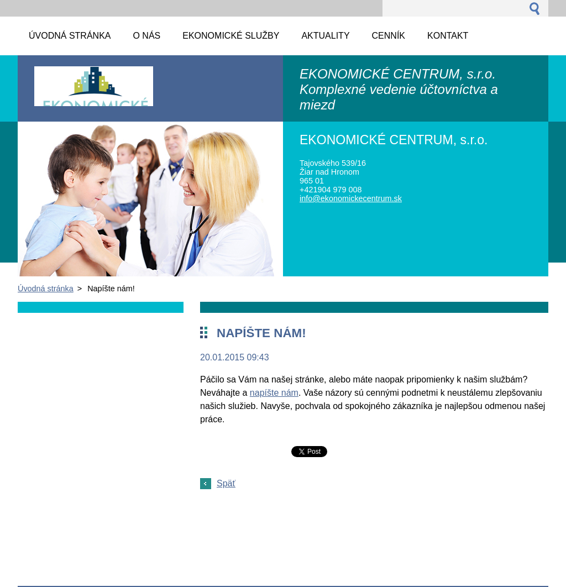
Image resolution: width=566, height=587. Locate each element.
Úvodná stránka (46, 288)
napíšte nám (274, 392)
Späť (226, 483)
